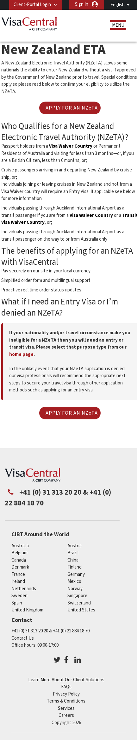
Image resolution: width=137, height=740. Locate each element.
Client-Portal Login (32, 4)
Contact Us (22, 638)
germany (76, 574)
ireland (18, 581)
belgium (19, 552)
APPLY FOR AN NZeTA (72, 107)
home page (21, 354)
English (117, 5)
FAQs (66, 686)
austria (74, 545)
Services (66, 708)
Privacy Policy (66, 693)
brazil (72, 552)
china (72, 560)
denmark (20, 566)
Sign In (81, 4)
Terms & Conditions (66, 701)
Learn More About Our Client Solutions (66, 679)
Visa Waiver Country (70, 146)
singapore (77, 595)
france (18, 574)
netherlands (23, 588)
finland (74, 566)
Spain (16, 602)
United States (81, 609)
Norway (75, 588)
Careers (66, 715)
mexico (74, 581)
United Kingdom (27, 609)
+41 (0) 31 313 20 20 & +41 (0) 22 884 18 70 (50, 631)
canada (18, 560)
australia (20, 545)
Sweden (19, 595)
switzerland (79, 602)
